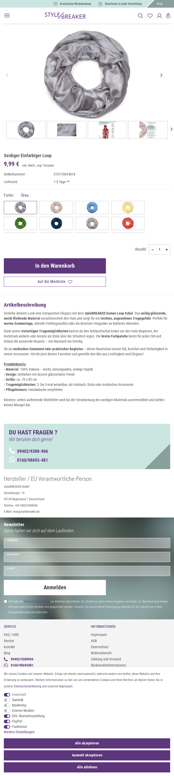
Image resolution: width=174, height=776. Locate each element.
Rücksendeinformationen (108, 665)
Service (9, 641)
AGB (94, 641)
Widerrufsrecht (101, 653)
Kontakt (9, 647)
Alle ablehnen (87, 767)
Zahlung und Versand (106, 659)
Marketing (19, 705)
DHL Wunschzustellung (28, 716)
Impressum (99, 635)
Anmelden (55, 587)
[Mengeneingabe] (159, 249)
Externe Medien (23, 711)
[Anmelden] (159, 15)
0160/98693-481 (28, 460)
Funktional (19, 727)
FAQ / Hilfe (11, 635)
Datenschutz (99, 647)
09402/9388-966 (28, 451)
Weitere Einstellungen (19, 732)
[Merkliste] (149, 15)
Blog (160, 4)
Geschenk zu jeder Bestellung (123, 4)
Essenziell (19, 694)
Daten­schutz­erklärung (27, 686)
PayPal (17, 721)
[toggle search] (140, 15)
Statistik (17, 700)
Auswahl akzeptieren (87, 755)
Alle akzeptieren (87, 743)
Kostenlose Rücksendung (75, 4)
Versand (48, 165)
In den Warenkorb (55, 266)
